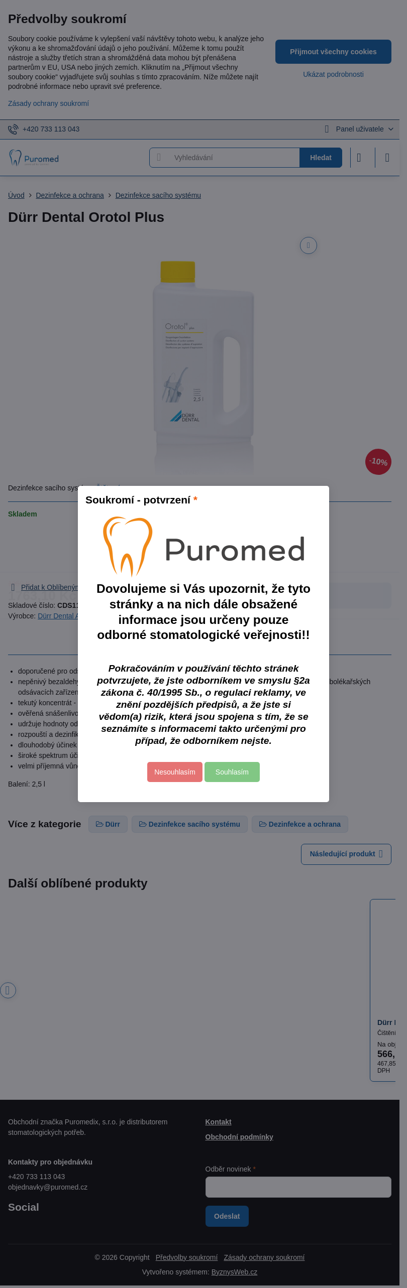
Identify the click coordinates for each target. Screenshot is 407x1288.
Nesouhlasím (174, 772)
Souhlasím (232, 772)
